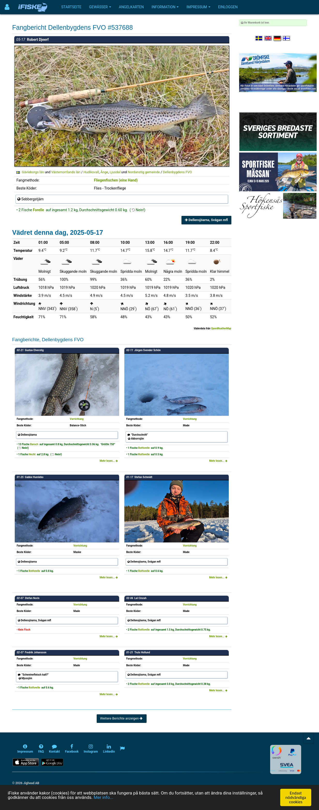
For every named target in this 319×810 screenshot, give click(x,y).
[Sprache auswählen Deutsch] (277, 38)
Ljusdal (115, 172)
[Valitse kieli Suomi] (286, 38)
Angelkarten (131, 7)
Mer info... (103, 797)
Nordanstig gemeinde (144, 172)
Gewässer (100, 7)
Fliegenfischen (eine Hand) (116, 180)
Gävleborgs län (33, 172)
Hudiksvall (91, 172)
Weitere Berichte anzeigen (121, 718)
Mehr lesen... (109, 460)
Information (165, 7)
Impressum (198, 7)
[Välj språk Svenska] (259, 38)
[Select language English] (268, 38)
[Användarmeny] (7, 7)
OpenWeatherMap (221, 328)
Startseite (71, 7)
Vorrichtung (76, 419)
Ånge (104, 172)
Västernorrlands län (65, 172)
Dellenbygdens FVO (177, 172)
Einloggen (228, 7)
